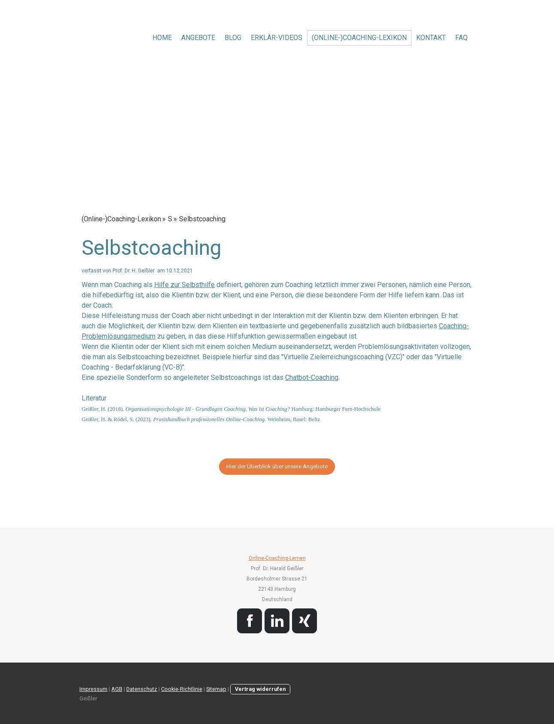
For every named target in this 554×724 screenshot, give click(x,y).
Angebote (198, 38)
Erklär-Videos (276, 38)
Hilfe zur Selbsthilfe (184, 285)
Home (162, 38)
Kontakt (431, 38)
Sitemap (216, 689)
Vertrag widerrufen (260, 689)
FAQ (461, 38)
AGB (116, 689)
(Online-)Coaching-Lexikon (359, 38)
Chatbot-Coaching (311, 377)
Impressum (93, 689)
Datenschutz (141, 689)
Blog (233, 38)
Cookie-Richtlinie (181, 689)
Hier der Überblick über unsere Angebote (277, 466)
